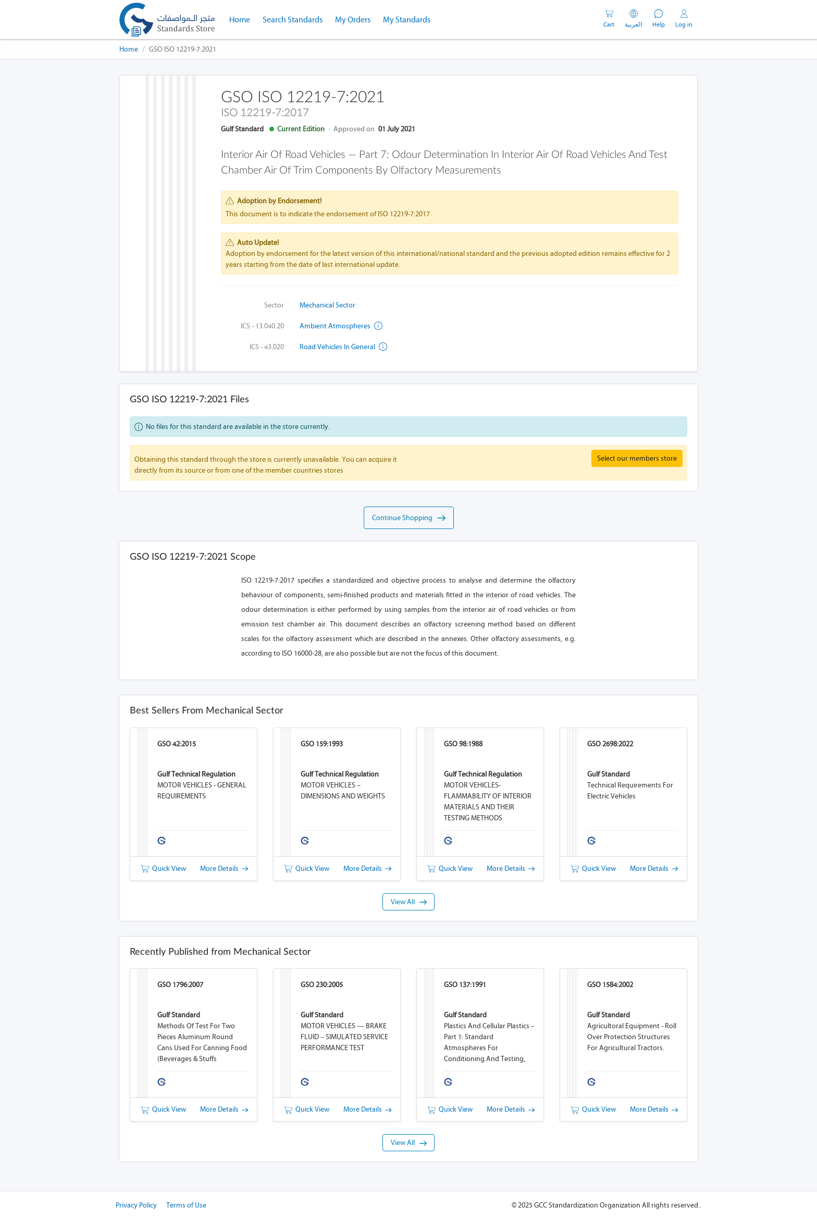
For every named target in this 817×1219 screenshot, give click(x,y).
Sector (274, 305)
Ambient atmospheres (341, 326)
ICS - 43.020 (267, 346)
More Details (224, 868)
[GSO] (167, 19)
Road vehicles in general (343, 346)
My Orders (352, 19)
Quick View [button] (163, 868)
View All (409, 901)
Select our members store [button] (637, 458)
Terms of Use (186, 1205)
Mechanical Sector (327, 305)
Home (242, 18)
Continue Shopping (408, 518)
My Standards (406, 19)
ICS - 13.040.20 (262, 326)
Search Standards (296, 18)
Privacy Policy (136, 1205)
